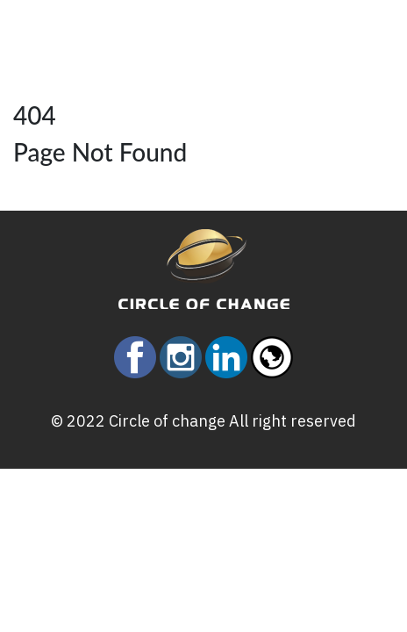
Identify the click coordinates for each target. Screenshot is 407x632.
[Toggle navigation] (95, 26)
